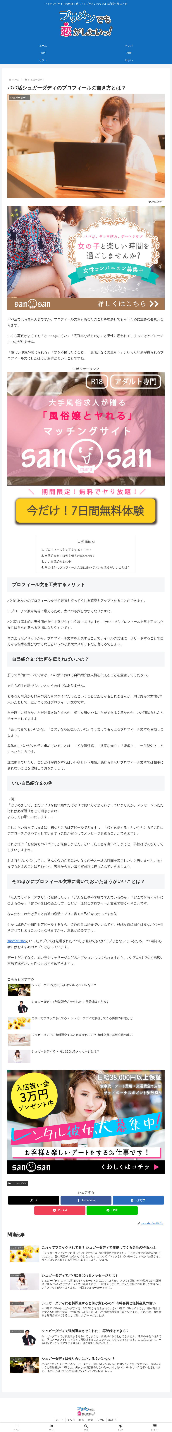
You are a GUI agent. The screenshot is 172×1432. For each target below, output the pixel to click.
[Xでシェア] (33, 1201)
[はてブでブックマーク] (138, 1201)
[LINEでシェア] (112, 1211)
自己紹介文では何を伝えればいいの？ (70, 555)
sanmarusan (16, 941)
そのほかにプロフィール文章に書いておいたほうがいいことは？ (87, 567)
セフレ (101, 1420)
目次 (80, 541)
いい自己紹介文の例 (58, 561)
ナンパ (71, 1420)
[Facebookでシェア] (86, 1201)
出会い (112, 1420)
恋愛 (90, 1420)
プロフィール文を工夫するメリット (68, 549)
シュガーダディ (17, 1183)
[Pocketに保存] (59, 1211)
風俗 (81, 1420)
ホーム (59, 1420)
